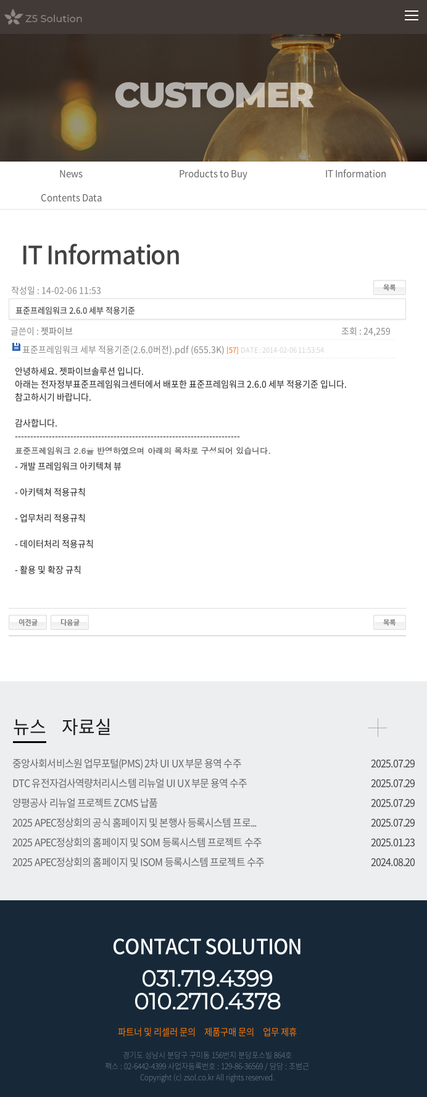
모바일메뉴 (412, 15)
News (71, 173)
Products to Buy (213, 173)
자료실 (87, 726)
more (377, 727)
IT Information (355, 173)
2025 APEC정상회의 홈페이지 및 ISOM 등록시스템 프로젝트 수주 (138, 861)
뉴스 (29, 726)
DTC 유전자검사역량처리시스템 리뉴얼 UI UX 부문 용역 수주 (129, 782)
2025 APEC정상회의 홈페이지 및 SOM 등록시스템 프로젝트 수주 (137, 841)
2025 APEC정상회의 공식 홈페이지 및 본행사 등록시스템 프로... (134, 822)
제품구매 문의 (229, 1031)
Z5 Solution (59, 17)
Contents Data (71, 197)
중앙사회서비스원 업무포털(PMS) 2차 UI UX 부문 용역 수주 (126, 762)
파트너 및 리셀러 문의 (157, 1031)
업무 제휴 (280, 1031)
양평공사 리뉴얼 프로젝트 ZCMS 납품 (84, 802)
